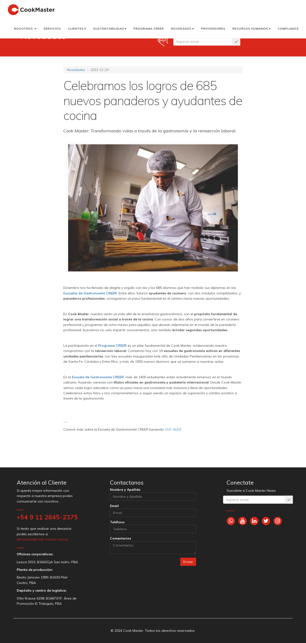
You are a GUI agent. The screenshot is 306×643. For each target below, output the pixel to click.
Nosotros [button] (25, 28)
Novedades (76, 70)
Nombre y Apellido (125, 489)
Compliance (288, 28)
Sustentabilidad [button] (109, 28)
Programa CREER (149, 28)
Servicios (52, 28)
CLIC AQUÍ (173, 429)
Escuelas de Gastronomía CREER (90, 293)
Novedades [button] (182, 28)
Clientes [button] (77, 28)
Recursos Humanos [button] (252, 28)
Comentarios (120, 538)
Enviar (188, 562)
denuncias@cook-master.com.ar (42, 539)
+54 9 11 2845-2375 (47, 517)
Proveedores (213, 28)
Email (114, 506)
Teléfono (117, 522)
